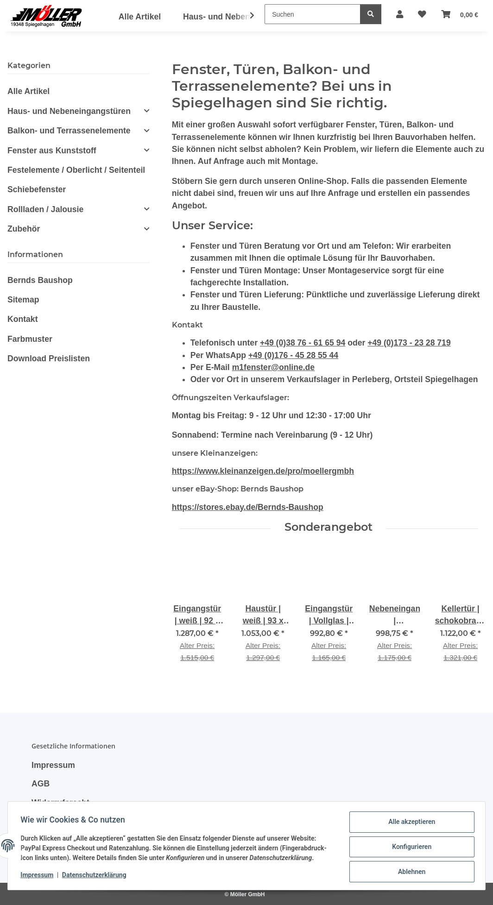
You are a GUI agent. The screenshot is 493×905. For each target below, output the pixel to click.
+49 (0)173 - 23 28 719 (409, 342)
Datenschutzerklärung (96, 876)
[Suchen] (312, 14)
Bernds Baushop (40, 280)
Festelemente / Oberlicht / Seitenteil (76, 170)
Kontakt (22, 319)
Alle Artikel (28, 91)
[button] (246, 15)
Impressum (39, 876)
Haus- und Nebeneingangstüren (69, 111)
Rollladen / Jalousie (45, 209)
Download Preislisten (48, 358)
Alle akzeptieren (409, 824)
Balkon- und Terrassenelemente (69, 130)
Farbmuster (29, 339)
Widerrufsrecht (60, 802)
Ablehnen (409, 872)
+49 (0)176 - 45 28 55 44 (293, 355)
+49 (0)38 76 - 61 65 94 (302, 342)
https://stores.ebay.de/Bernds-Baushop (247, 507)
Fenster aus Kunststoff (51, 150)
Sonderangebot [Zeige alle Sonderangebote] (328, 527)
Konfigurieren (409, 848)
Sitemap (23, 299)
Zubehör (23, 228)
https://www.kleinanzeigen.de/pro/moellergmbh (263, 471)
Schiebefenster (36, 189)
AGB (41, 783)
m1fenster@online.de (273, 367)
